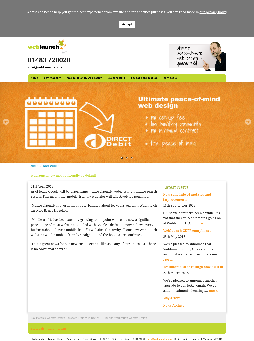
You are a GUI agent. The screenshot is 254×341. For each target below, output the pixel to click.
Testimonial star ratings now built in (193, 267)
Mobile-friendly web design (84, 77)
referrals (37, 328)
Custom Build (116, 77)
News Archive (50, 166)
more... (200, 223)
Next (248, 122)
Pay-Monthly (52, 77)
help (51, 328)
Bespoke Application (144, 77)
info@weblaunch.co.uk (45, 67)
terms (62, 328)
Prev (6, 122)
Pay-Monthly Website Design (48, 317)
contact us (171, 77)
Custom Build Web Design (83, 317)
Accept (127, 24)
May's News (172, 298)
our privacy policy (213, 12)
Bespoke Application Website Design (125, 317)
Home (33, 166)
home (34, 77)
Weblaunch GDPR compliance (187, 230)
